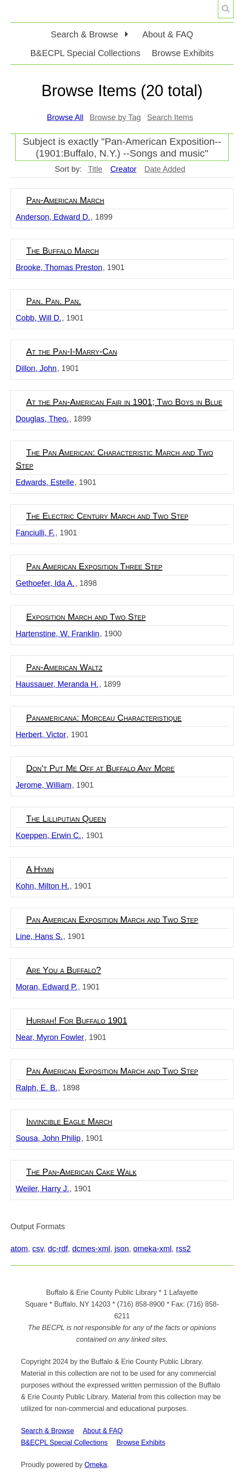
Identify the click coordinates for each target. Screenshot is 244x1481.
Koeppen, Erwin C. (48, 835)
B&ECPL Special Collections (85, 53)
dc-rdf (58, 1248)
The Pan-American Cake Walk (81, 1172)
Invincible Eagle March (69, 1121)
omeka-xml (152, 1248)
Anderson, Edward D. (53, 217)
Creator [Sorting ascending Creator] (123, 169)
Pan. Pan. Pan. (53, 301)
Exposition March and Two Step (86, 617)
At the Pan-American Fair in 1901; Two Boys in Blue (124, 402)
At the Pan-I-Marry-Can (71, 351)
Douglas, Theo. (42, 419)
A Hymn (40, 869)
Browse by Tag (115, 117)
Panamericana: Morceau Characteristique (104, 717)
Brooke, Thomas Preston (59, 267)
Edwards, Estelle (45, 482)
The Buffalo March (62, 250)
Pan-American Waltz (64, 667)
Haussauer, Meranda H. (57, 684)
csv (38, 1248)
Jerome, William (43, 785)
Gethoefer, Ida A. (45, 583)
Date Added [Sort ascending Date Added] (164, 169)
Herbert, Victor (41, 734)
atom (19, 1248)
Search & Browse (47, 1430)
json (122, 1248)
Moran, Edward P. (47, 987)
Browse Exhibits (183, 53)
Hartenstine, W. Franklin (57, 633)
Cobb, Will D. (38, 318)
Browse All (65, 117)
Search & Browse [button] (86, 34)
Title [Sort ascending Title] (95, 169)
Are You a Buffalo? (63, 970)
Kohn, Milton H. (42, 886)
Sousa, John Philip (48, 1138)
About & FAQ (167, 34)
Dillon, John (36, 368)
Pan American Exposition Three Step (94, 566)
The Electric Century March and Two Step (107, 516)
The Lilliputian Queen (66, 818)
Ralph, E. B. (37, 1087)
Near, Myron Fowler (50, 1037)
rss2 (183, 1248)
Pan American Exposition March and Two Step (112, 919)
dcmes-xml (91, 1248)
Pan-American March (65, 200)
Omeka (96, 1464)
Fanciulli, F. (35, 532)
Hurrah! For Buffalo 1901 (76, 1020)
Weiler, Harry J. (42, 1188)
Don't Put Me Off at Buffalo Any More (100, 768)
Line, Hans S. (39, 936)
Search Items (170, 117)
